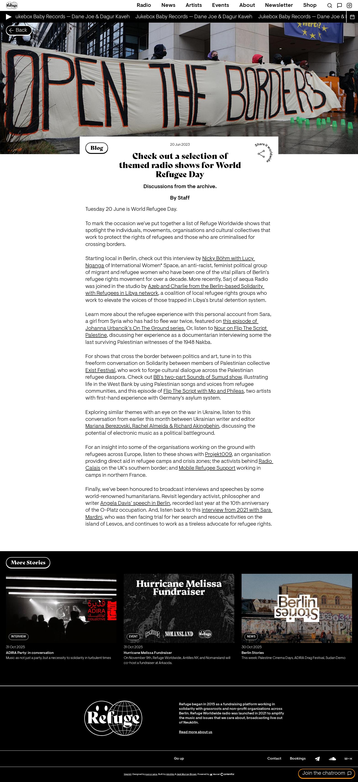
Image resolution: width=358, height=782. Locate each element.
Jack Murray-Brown (187, 774)
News (168, 5)
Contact (274, 759)
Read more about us (195, 732)
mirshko (170, 774)
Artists (194, 5)
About (247, 5)
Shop (310, 5)
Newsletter (279, 5)
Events (220, 5)
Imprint (128, 774)
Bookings (298, 759)
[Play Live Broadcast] (7, 17)
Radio (144, 5)
